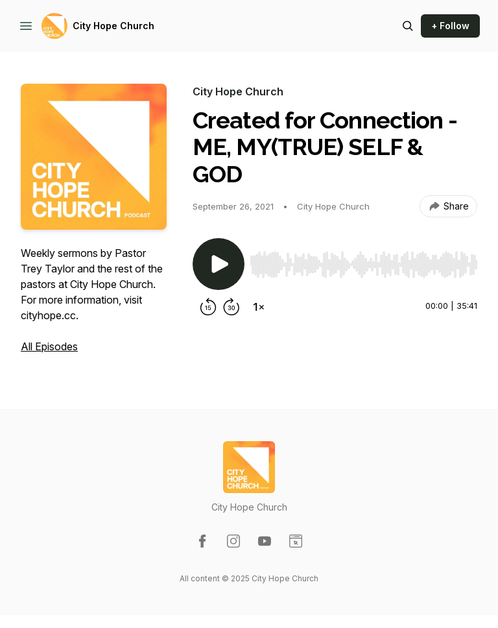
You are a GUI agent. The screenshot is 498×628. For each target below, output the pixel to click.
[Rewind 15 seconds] (208, 307)
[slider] (363, 264)
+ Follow (450, 25)
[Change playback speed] (259, 307)
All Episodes (49, 346)
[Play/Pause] (218, 264)
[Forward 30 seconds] (231, 307)
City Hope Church (113, 25)
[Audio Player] (363, 261)
